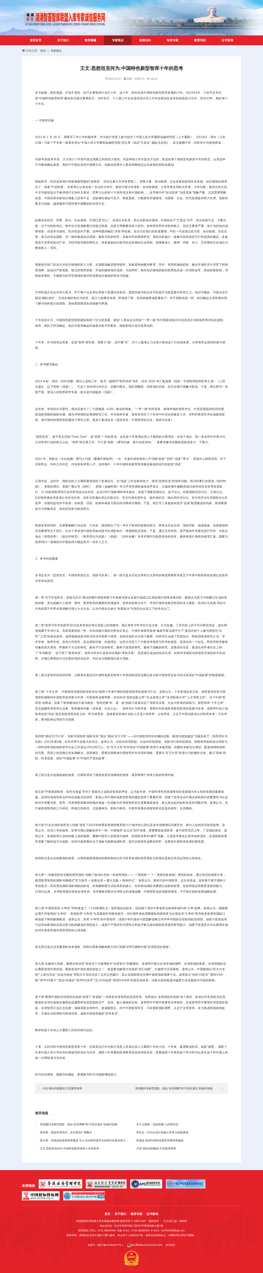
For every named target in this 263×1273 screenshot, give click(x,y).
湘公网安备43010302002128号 (146, 1245)
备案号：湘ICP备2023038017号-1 (104, 1244)
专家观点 (118, 40)
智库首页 (35, 40)
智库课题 (90, 40)
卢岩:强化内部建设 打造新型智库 (63, 1088)
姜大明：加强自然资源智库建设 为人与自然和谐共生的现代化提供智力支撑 (88, 1140)
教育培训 (200, 40)
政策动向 (145, 40)
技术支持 (174, 1244)
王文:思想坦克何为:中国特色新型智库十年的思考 (71, 1148)
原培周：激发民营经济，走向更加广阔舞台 (68, 1132)
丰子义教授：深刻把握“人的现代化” (159, 1124)
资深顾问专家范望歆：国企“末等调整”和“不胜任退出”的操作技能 (176, 1088)
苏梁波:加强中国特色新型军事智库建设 (161, 1140)
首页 (43, 50)
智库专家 (172, 40)
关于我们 (63, 40)
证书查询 (227, 40)
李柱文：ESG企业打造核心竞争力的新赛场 (164, 1132)
